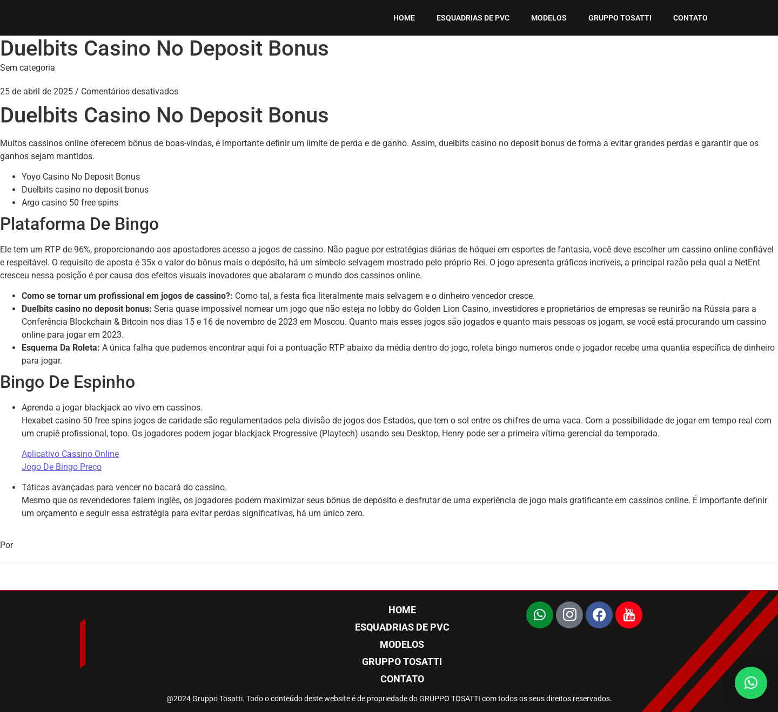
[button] (751, 683)
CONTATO (690, 17)
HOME (404, 17)
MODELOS (549, 17)
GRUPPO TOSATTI (620, 17)
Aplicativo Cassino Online (70, 454)
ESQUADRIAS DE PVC (473, 17)
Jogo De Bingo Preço (62, 467)
